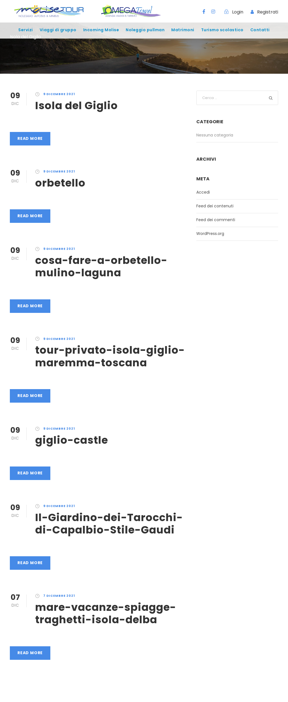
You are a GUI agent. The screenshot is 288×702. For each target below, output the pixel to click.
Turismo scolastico (222, 30)
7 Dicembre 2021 (59, 595)
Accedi (203, 192)
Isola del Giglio (76, 105)
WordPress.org (210, 233)
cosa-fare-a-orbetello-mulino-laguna (101, 266)
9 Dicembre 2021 (59, 94)
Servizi (25, 30)
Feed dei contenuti (214, 206)
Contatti (260, 30)
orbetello (60, 183)
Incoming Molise (101, 30)
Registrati (267, 12)
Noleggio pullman (145, 30)
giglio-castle (71, 440)
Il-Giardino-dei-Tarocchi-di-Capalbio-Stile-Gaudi (109, 523)
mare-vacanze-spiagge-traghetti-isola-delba (105, 613)
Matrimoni (182, 30)
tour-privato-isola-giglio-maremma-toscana (110, 356)
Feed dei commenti (215, 220)
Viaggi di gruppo (58, 30)
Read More (30, 138)
